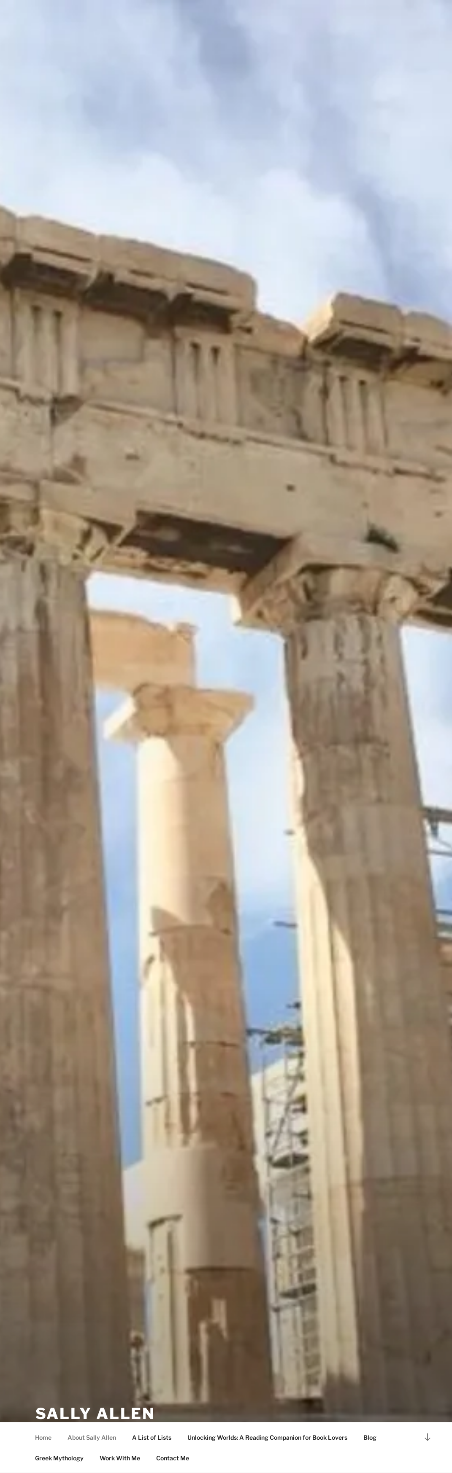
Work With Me (120, 1458)
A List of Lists (151, 1437)
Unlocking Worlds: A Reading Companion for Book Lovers (267, 1437)
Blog (369, 1437)
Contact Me (172, 1458)
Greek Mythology (59, 1458)
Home (43, 1437)
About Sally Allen (92, 1437)
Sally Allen (95, 1413)
